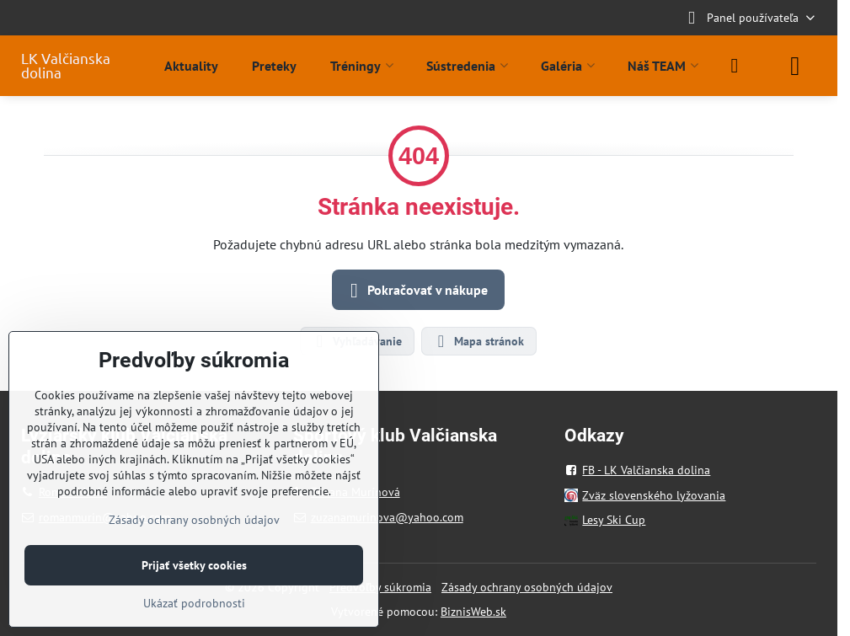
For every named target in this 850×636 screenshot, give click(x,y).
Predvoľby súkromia (380, 587)
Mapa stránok (478, 341)
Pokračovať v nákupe (416, 291)
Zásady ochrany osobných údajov (526, 587)
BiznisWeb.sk (473, 611)
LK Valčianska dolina (65, 65)
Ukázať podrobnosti (194, 603)
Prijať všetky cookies (194, 565)
